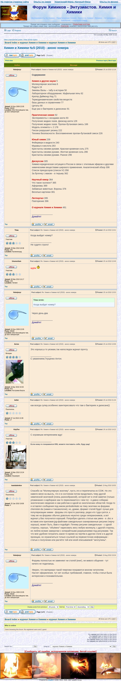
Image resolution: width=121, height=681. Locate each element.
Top (6, 224)
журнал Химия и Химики (33, 42)
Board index (11, 42)
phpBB (50, 680)
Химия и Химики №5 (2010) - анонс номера (36, 48)
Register (16, 30)
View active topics (30, 40)
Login (7, 30)
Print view (9, 60)
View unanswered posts (13, 40)
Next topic (112, 60)
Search (113, 30)
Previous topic (101, 60)
